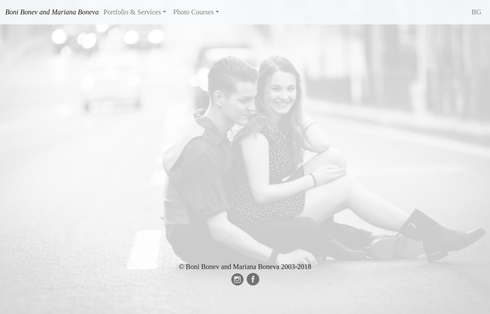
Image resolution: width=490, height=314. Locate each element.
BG (476, 12)
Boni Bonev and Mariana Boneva (52, 12)
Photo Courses (193, 12)
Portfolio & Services (132, 12)
